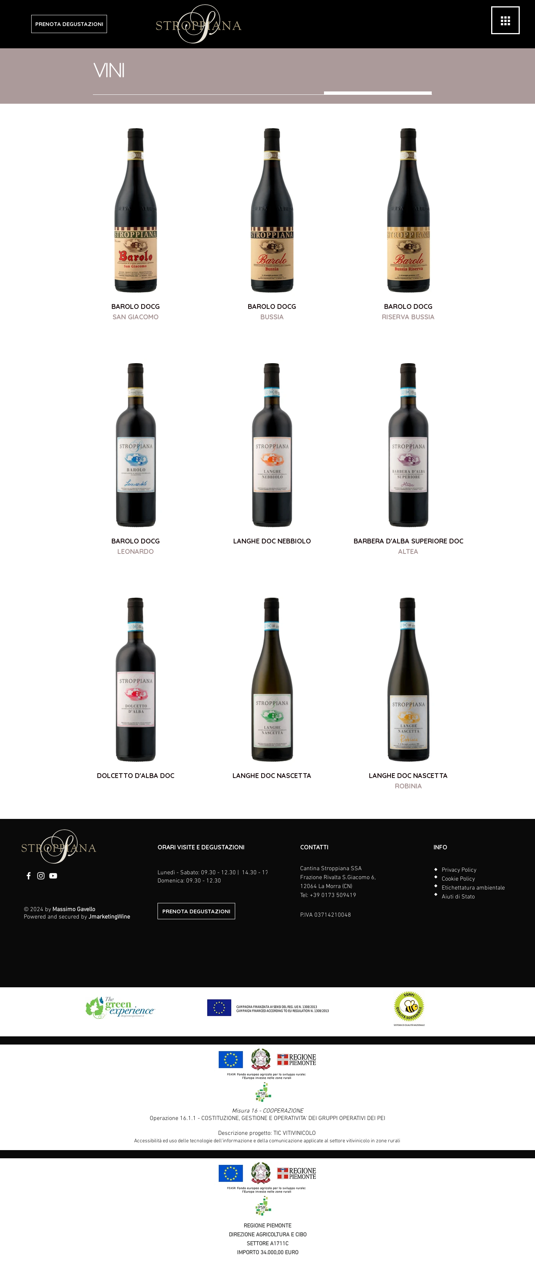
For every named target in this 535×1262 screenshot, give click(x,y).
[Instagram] (41, 876)
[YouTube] (53, 876)
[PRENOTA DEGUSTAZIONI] (69, 24)
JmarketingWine (109, 917)
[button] (506, 20)
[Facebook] (28, 876)
